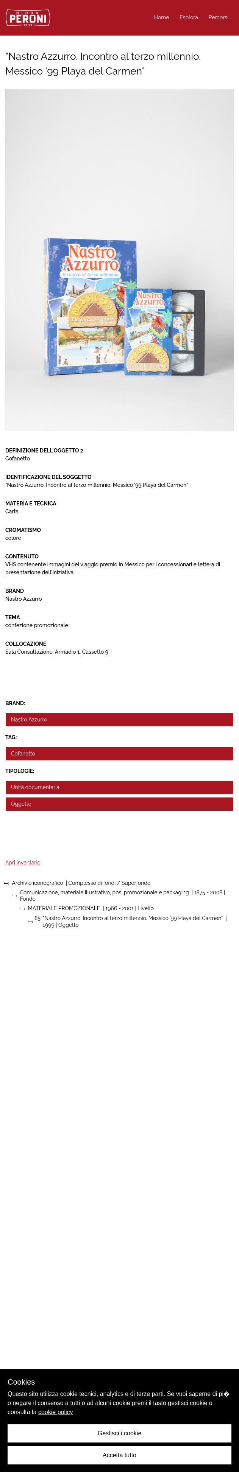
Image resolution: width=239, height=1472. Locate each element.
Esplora (189, 17)
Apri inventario (23, 863)
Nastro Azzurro (29, 720)
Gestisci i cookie (120, 1433)
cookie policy (55, 1412)
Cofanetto (23, 754)
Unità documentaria (35, 787)
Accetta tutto (119, 1455)
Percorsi (218, 17)
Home (161, 17)
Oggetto (21, 804)
